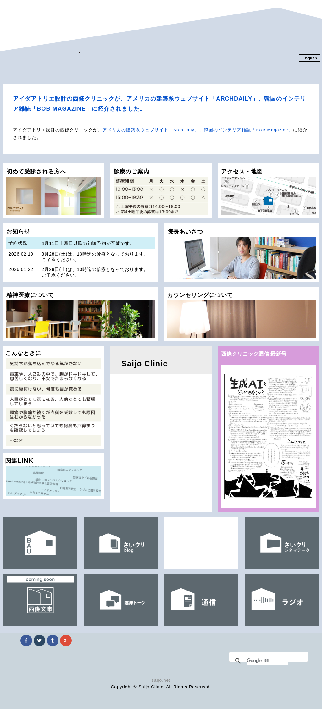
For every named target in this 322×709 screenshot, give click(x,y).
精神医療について (80, 315)
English (310, 58)
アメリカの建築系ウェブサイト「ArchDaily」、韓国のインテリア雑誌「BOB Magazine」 (198, 130)
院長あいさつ (241, 253)
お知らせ (80, 255)
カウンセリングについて (241, 315)
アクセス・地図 (268, 192)
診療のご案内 (161, 192)
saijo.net (161, 680)
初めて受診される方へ (53, 192)
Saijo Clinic (144, 363)
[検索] (267, 661)
